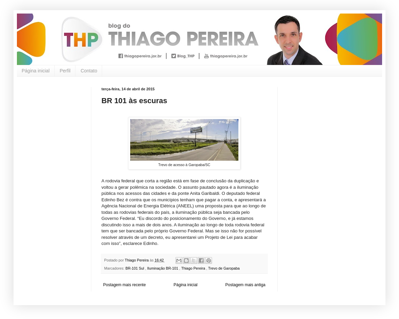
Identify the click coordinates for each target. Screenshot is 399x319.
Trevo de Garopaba (224, 268)
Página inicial (36, 70)
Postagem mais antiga (245, 284)
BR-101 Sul (135, 268)
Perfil (65, 70)
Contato (88, 70)
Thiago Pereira (193, 268)
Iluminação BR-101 (163, 268)
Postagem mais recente (124, 284)
